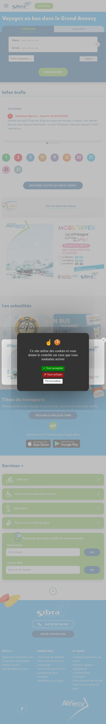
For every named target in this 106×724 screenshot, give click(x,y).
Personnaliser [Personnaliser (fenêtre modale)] (53, 381)
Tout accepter (53, 368)
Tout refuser (53, 374)
